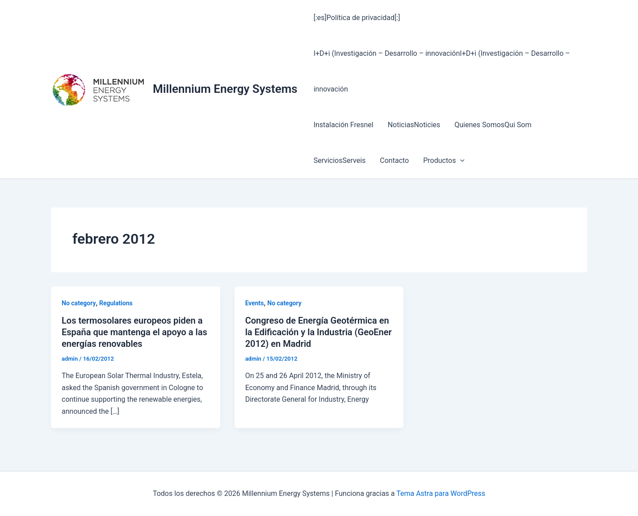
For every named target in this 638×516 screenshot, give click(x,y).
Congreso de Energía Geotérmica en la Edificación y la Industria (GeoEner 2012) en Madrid (318, 332)
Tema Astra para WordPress (440, 493)
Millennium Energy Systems (225, 89)
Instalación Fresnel (344, 125)
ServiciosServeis (340, 160)
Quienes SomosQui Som (492, 125)
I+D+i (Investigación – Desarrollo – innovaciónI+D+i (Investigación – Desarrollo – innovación (442, 71)
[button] (460, 161)
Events (254, 303)
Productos (444, 161)
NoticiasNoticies (414, 125)
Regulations (116, 303)
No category (79, 303)
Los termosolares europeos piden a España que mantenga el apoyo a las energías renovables (134, 332)
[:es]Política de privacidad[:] (357, 17)
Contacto (394, 160)
